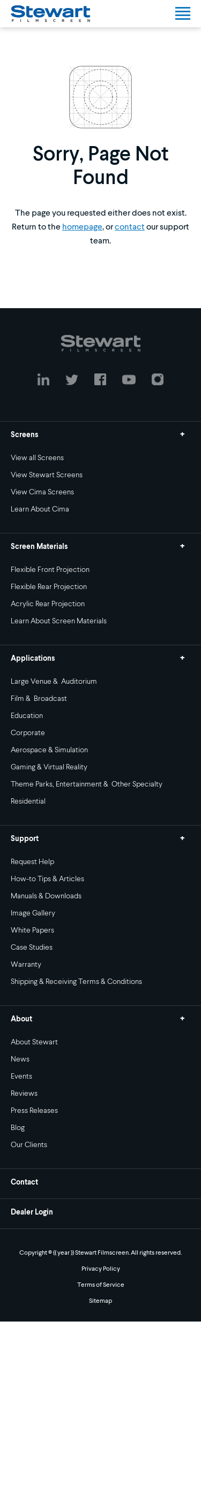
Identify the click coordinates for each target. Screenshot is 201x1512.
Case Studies (32, 947)
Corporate (28, 733)
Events (21, 1076)
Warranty (26, 964)
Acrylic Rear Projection (48, 604)
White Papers (32, 930)
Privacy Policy (100, 1269)
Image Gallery (33, 913)
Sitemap (100, 1301)
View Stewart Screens (47, 475)
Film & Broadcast (39, 698)
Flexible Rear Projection (49, 587)
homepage (82, 227)
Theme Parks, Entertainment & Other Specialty (86, 784)
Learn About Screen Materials (59, 621)
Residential (28, 801)
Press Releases (34, 1110)
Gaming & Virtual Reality (49, 767)
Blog (18, 1128)
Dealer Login (32, 1212)
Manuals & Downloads (46, 896)
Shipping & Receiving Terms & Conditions (76, 982)
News (20, 1059)
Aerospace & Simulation (49, 750)
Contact (24, 1182)
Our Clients (29, 1145)
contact (130, 227)
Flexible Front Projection (50, 570)
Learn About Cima (40, 509)
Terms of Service (100, 1285)
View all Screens (37, 458)
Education (27, 716)
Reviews (24, 1093)
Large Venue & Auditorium (54, 681)
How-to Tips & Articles (47, 879)
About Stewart (34, 1042)
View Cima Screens (42, 492)
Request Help (32, 862)
